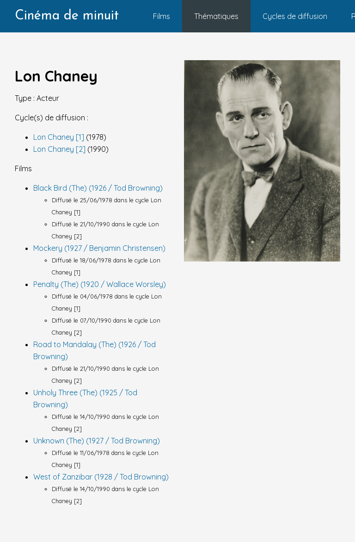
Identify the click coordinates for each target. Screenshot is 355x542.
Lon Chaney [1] (59, 137)
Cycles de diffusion (295, 16)
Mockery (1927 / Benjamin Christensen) (99, 248)
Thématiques (216, 16)
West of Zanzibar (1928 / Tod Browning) (101, 476)
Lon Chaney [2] (60, 149)
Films (161, 16)
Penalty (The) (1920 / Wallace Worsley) (99, 284)
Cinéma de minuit (67, 16)
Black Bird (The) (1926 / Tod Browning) (98, 188)
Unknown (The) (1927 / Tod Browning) (96, 440)
